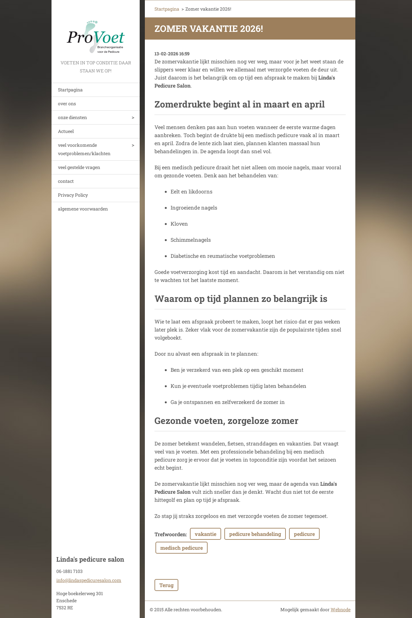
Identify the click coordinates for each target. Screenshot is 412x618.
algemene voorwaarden (83, 209)
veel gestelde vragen (79, 167)
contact (66, 181)
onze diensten (72, 117)
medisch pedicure (181, 547)
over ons (67, 103)
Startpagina (70, 90)
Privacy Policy (73, 195)
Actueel (66, 131)
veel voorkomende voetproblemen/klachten (84, 149)
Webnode (341, 609)
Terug (166, 585)
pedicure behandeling (255, 533)
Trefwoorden (170, 534)
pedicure (304, 533)
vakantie (205, 533)
